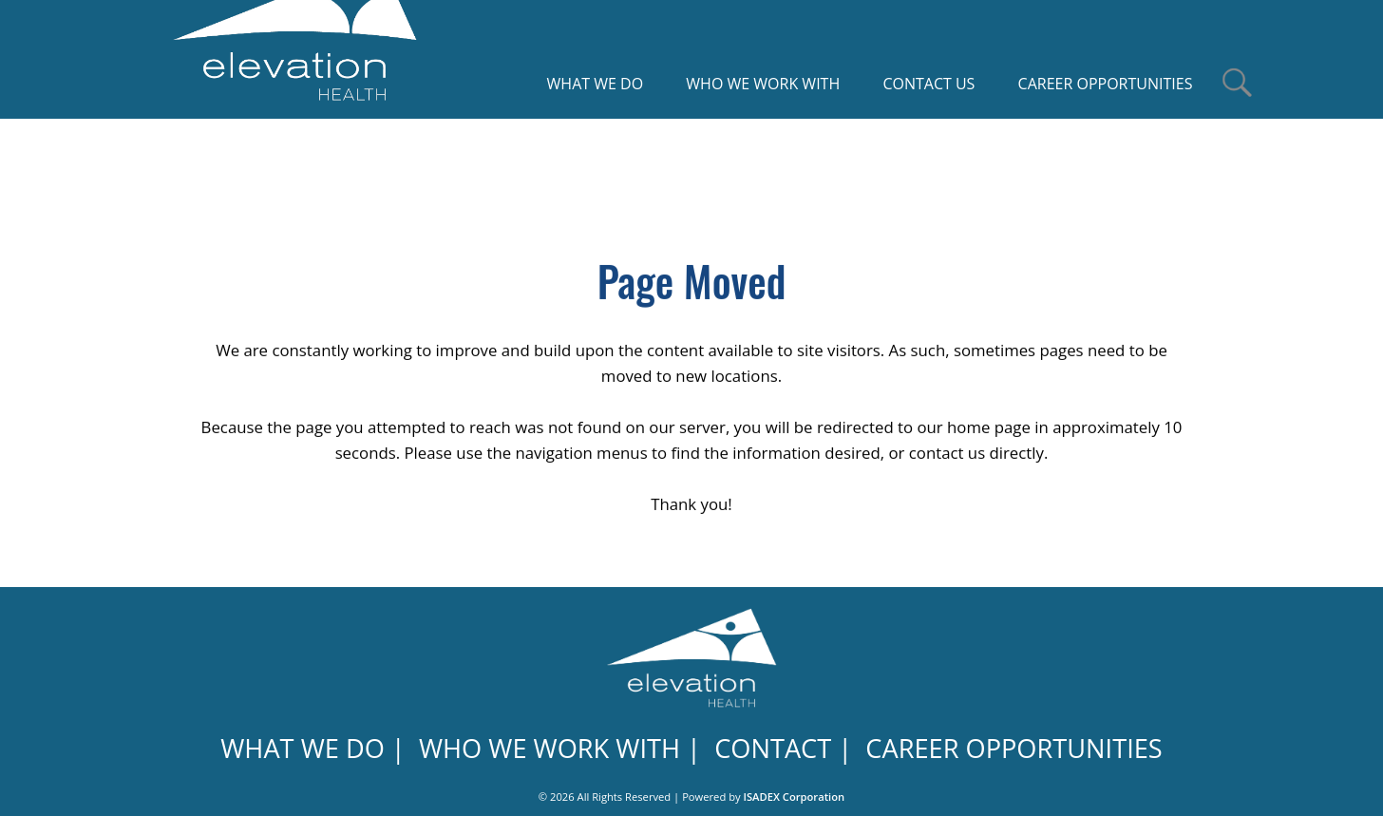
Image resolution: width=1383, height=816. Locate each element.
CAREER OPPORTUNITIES (1013, 748)
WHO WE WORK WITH (549, 748)
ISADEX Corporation (794, 796)
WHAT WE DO (302, 748)
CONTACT (772, 748)
